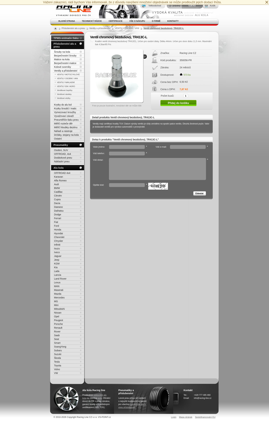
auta (100, 398)
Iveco (57, 252)
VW (56, 373)
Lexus (57, 282)
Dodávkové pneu (63, 157)
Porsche (58, 324)
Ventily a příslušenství (65, 70)
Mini (56, 305)
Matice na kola (61, 59)
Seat (56, 339)
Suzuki (57, 354)
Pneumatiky (61, 144)
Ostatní (58, 138)
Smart (57, 342)
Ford (56, 225)
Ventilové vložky (63, 98)
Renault (58, 327)
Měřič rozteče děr (63, 123)
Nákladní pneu (61, 161)
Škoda (57, 358)
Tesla (57, 361)
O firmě (156, 21)
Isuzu (57, 248)
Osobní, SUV (61, 150)
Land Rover (60, 278)
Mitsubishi (59, 309)
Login (173, 417)
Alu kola (58, 167)
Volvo (57, 369)
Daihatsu (58, 210)
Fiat (56, 222)
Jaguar (57, 256)
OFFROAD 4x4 (62, 173)
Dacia (57, 203)
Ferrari (57, 218)
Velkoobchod (154, 5)
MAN (56, 286)
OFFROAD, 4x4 (62, 154)
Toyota (57, 365)
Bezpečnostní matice (65, 63)
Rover (57, 331)
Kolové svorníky (62, 67)
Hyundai (58, 233)
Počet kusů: (167, 95)
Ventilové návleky (64, 94)
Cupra (57, 199)
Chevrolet (59, 237)
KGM (57, 263)
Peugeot (58, 320)
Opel (56, 316)
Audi (56, 184)
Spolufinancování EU (205, 417)
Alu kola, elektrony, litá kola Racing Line (72, 9)
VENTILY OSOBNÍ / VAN (67, 78)
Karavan (58, 176)
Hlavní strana (66, 21)
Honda (57, 229)
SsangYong (60, 346)
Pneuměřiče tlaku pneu (66, 119)
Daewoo (58, 207)
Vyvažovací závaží (64, 116)
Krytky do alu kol (63, 104)
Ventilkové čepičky (64, 90)
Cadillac (58, 191)
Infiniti (57, 244)
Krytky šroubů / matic (65, 108)
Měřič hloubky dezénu (65, 127)
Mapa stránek (185, 417)
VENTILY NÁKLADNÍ (66, 82)
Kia (55, 267)
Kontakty (173, 21)
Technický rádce (92, 21)
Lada (56, 271)
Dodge (57, 214)
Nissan (57, 312)
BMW (57, 188)
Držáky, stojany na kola (66, 135)
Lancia (57, 275)
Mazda (57, 293)
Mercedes (59, 297)
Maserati (58, 290)
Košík (212, 5)
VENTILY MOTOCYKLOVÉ (68, 74)
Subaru (58, 350)
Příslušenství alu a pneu (65, 45)
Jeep (56, 259)
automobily (135, 404)
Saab (57, 335)
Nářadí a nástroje (63, 131)
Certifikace (115, 21)
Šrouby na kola (62, 51)
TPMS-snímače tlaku (66, 38)
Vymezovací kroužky (65, 112)
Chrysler (58, 241)
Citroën (58, 195)
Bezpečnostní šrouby (65, 55)
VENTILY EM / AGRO (66, 86)
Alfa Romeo (60, 180)
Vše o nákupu (137, 21)
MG (56, 301)
